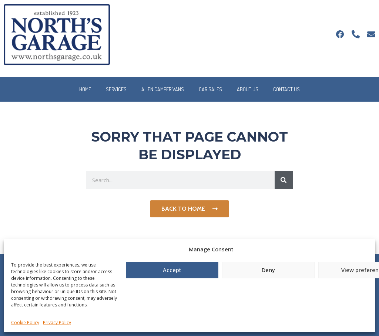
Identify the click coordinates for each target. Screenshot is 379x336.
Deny (268, 270)
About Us (247, 89)
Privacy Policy (57, 322)
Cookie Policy (25, 322)
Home (85, 89)
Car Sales (210, 89)
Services (116, 89)
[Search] (284, 180)
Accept (172, 270)
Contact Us (286, 89)
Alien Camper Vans (162, 89)
